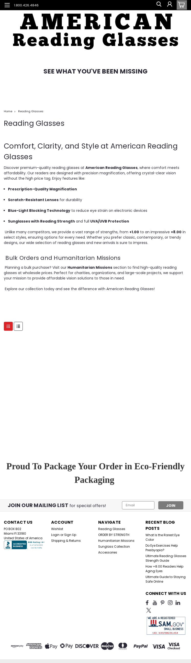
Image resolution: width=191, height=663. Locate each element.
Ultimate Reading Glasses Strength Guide (165, 558)
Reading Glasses (30, 111)
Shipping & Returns (66, 540)
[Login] (169, 5)
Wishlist (57, 529)
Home (8, 111)
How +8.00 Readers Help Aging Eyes (164, 568)
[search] (158, 5)
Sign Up (70, 535)
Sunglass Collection (114, 546)
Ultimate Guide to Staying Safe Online (165, 579)
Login (55, 535)
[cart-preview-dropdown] (180, 5)
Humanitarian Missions (116, 540)
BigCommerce (99, 656)
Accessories (107, 552)
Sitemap (68, 656)
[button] (95, 25)
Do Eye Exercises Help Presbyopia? (161, 547)
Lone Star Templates (140, 656)
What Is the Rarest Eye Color (162, 537)
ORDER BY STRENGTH (113, 535)
